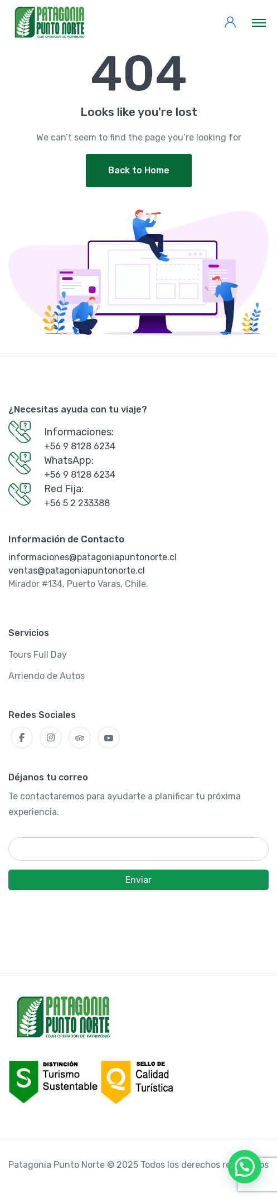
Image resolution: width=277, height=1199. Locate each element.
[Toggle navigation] (259, 22)
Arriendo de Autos (46, 676)
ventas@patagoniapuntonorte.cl (76, 570)
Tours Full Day (37, 654)
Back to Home (138, 170)
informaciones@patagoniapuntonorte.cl (92, 557)
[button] (244, 1166)
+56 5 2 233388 (77, 503)
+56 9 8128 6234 (79, 446)
